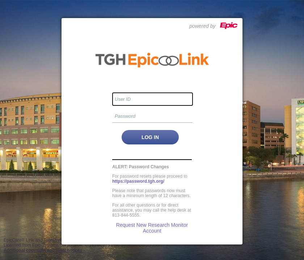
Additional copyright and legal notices (43, 250)
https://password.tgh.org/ (138, 181)
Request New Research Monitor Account (152, 228)
